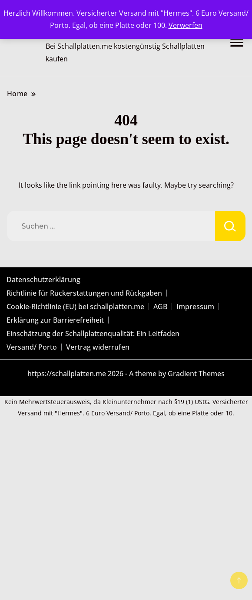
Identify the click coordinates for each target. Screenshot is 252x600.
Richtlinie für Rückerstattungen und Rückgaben (84, 293)
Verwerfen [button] (185, 25)
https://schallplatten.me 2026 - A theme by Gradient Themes (126, 373)
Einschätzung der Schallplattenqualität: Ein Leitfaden (93, 333)
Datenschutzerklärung (43, 279)
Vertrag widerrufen (97, 347)
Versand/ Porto (32, 347)
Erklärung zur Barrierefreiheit (55, 320)
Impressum (195, 306)
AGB (160, 306)
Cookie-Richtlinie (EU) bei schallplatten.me (75, 306)
